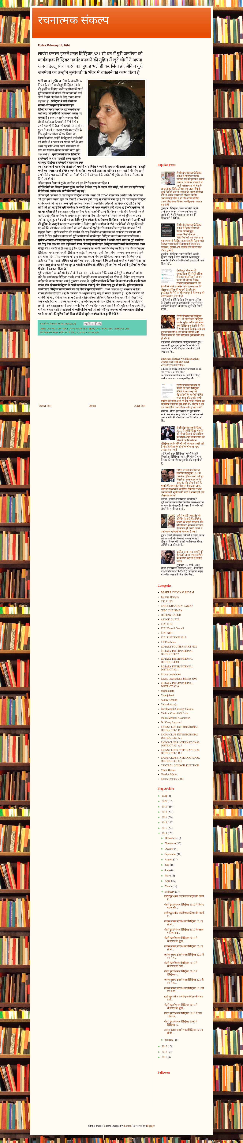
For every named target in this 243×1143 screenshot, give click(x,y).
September (171, 854)
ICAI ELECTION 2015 (173, 637)
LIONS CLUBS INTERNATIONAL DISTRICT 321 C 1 (180, 759)
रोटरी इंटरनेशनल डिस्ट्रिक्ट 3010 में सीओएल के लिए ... (180, 965)
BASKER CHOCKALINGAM (177, 592)
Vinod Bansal (168, 770)
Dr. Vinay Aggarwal (171, 722)
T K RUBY (167, 601)
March (168, 886)
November (171, 843)
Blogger (150, 1125)
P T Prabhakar (168, 642)
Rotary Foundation (171, 674)
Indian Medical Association (175, 718)
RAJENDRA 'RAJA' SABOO (177, 605)
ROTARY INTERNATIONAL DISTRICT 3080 (177, 660)
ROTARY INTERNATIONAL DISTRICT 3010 (177, 685)
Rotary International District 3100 (179, 678)
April (168, 881)
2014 (165, 833)
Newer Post (45, 405)
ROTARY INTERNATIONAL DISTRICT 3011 (177, 668)
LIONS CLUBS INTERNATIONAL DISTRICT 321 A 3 (180, 744)
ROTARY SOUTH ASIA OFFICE (179, 646)
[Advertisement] (92, 372)
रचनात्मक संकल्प (73, 20)
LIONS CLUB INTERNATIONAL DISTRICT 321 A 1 (179, 736)
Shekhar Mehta (169, 774)
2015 (165, 828)
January (169, 1039)
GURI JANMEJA (104, 328)
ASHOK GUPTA (170, 619)
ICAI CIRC (167, 624)
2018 (165, 812)
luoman (127, 1125)
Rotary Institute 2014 (172, 779)
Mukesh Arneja (169, 704)
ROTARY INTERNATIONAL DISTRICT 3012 (177, 653)
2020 (165, 801)
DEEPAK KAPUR (171, 615)
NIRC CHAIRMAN (171, 610)
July (167, 864)
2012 (165, 1051)
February (170, 891)
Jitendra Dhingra (170, 597)
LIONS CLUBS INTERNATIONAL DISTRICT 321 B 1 (180, 752)
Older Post (139, 405)
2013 (165, 1046)
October (169, 848)
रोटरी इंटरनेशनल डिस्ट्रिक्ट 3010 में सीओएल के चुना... (180, 940)
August (169, 859)
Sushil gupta (167, 690)
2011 (165, 1057)
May (167, 875)
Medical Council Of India (174, 713)
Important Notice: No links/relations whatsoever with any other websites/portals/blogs (180, 362)
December (170, 838)
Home (92, 405)
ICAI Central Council (172, 628)
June (167, 870)
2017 (165, 817)
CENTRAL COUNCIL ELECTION (180, 765)
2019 (165, 806)
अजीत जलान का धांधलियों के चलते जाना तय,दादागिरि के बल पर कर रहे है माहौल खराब (190, 556)
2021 (165, 795)
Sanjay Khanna (169, 699)
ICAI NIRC (167, 633)
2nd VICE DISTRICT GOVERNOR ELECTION (70, 328)
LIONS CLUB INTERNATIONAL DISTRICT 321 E (179, 729)
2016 (165, 822)
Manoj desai (167, 695)
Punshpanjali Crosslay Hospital (177, 709)
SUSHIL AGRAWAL (89, 332)
